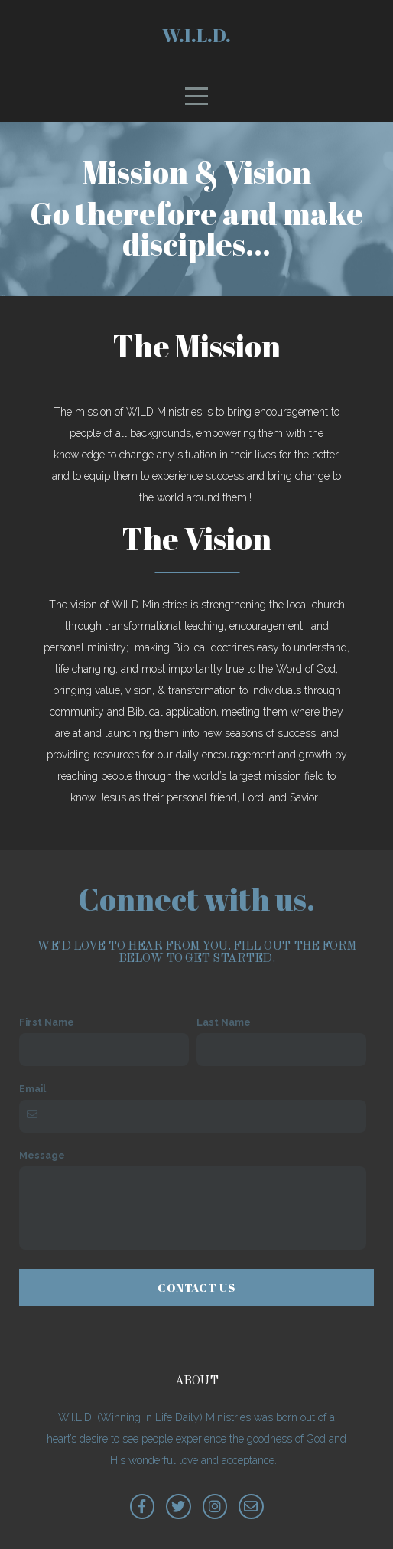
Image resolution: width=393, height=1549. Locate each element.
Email (32, 1088)
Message (42, 1155)
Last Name (223, 1022)
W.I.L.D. (196, 35)
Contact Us (196, 1287)
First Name (46, 1022)
